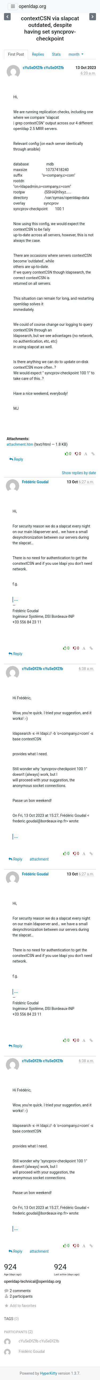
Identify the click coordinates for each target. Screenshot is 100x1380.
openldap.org (32, 6)
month (74, 54)
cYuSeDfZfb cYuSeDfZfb (43, 68)
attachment (39, 859)
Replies (38, 54)
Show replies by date (79, 473)
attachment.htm (20, 444)
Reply (16, 459)
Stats (56, 54)
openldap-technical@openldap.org (32, 1281)
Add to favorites (20, 1306)
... (16, 599)
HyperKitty (48, 1373)
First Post (16, 54)
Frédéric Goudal (35, 482)
